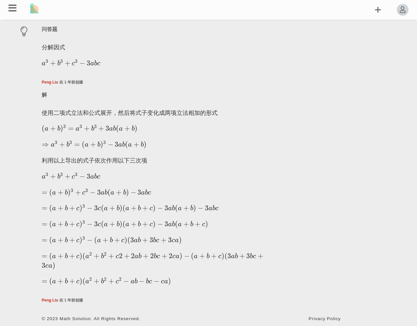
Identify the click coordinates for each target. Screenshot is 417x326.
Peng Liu (50, 82)
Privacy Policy (325, 318)
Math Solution (75, 318)
